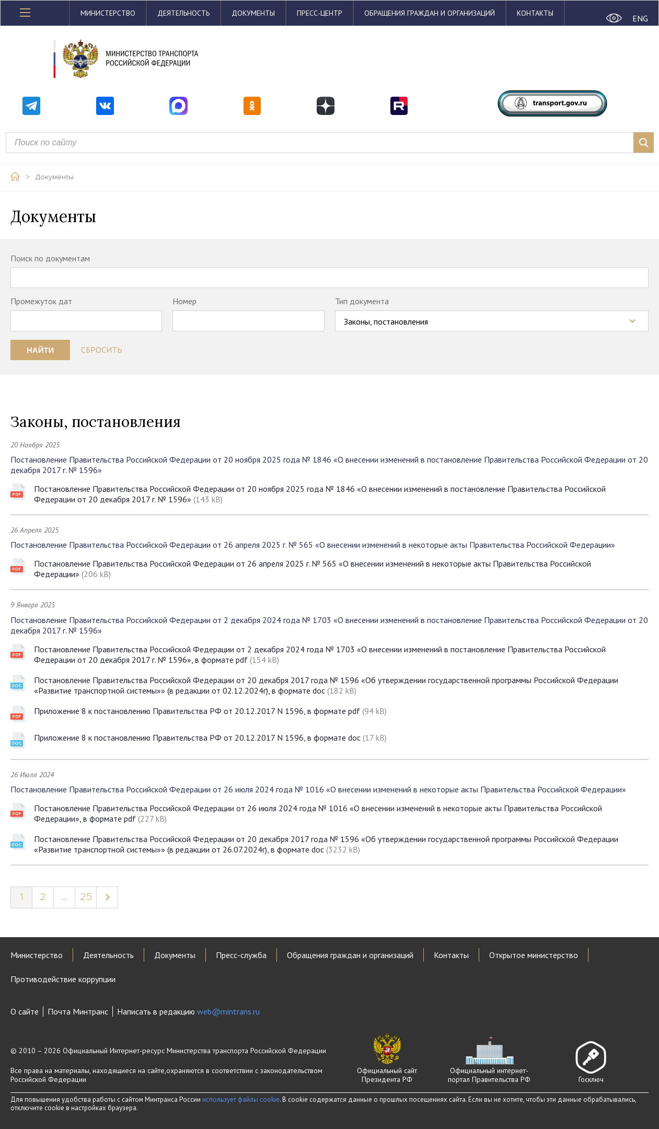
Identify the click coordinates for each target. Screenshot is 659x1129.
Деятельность (183, 13)
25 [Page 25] (86, 897)
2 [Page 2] (43, 897)
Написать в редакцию (188, 1011)
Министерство (107, 13)
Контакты (535, 13)
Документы (253, 13)
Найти (40, 349)
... (64, 897)
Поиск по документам (50, 258)
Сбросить (101, 349)
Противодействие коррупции (62, 979)
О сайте (24, 1011)
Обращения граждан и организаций (429, 13)
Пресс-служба (241, 955)
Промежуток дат (41, 301)
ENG (640, 18)
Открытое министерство (533, 955)
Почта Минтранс (78, 1011)
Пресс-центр (319, 13)
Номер (184, 301)
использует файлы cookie (241, 1099)
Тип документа (362, 301)
